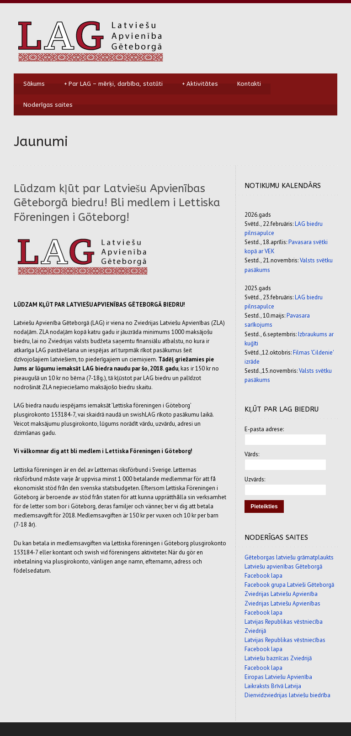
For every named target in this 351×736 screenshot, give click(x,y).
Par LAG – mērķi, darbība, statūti (113, 83)
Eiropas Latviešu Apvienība (278, 677)
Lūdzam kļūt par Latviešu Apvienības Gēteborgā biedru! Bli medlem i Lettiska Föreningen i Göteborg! (117, 202)
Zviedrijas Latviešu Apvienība (281, 594)
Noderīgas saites (48, 104)
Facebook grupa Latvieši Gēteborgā (289, 585)
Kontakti (249, 83)
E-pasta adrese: (264, 429)
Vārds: (252, 454)
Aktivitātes (200, 83)
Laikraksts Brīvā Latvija (273, 686)
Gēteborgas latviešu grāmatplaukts (289, 557)
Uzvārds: (255, 479)
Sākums (34, 83)
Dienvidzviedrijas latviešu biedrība (287, 695)
